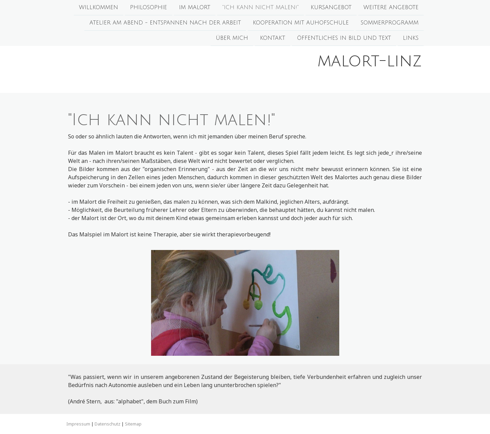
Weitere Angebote (391, 7)
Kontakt (272, 39)
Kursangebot (331, 7)
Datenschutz (107, 424)
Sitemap (133, 424)
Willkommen (98, 7)
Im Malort (194, 7)
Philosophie (148, 7)
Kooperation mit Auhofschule (301, 23)
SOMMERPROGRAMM (390, 23)
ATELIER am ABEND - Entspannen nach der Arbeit (165, 23)
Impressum (78, 424)
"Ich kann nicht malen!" (260, 7)
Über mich (232, 39)
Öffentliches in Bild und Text (344, 39)
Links (411, 39)
